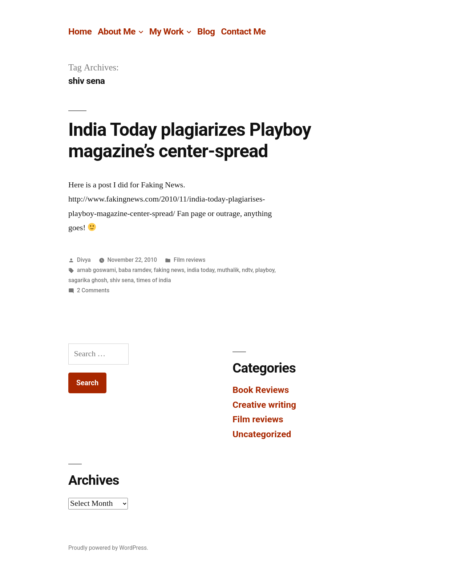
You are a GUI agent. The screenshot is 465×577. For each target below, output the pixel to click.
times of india (154, 280)
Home (80, 31)
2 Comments (93, 290)
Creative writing (264, 404)
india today (200, 270)
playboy (265, 270)
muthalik (228, 270)
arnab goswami (96, 270)
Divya (84, 259)
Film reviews (189, 259)
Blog (206, 31)
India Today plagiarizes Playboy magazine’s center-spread (189, 140)
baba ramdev (134, 270)
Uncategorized (261, 434)
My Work (166, 31)
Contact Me (243, 31)
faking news (169, 270)
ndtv (247, 270)
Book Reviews (260, 390)
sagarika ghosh (87, 280)
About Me (117, 31)
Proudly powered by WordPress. (108, 547)
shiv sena (122, 280)
